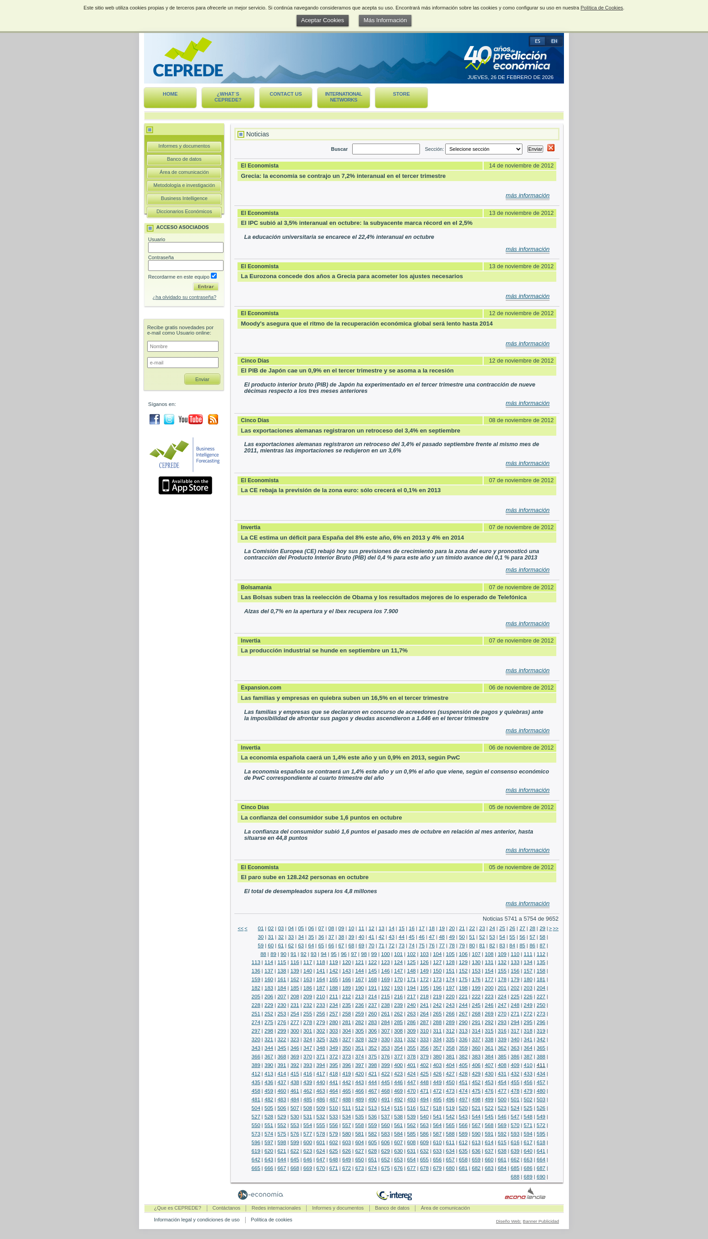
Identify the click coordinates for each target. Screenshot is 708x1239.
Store (401, 94)
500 (502, 1099)
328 (359, 1039)
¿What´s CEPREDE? (228, 96)
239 (398, 1005)
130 (476, 962)
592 (502, 1134)
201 (502, 988)
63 (301, 945)
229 (269, 1005)
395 (333, 1065)
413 (269, 1073)
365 (541, 1048)
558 (359, 1125)
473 (450, 1091)
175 (463, 979)
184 (281, 988)
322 (281, 1039)
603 (346, 1142)
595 (541, 1134)
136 (256, 971)
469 (398, 1091)
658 (463, 1159)
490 (372, 1099)
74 (412, 945)
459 (269, 1091)
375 (372, 1056)
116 (294, 962)
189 (346, 988)
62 (291, 945)
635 (463, 1151)
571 (528, 1125)
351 (359, 1048)
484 (294, 1099)
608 (411, 1142)
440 (321, 1082)
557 (346, 1125)
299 (281, 1031)
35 (311, 937)
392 (294, 1065)
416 (307, 1073)
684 (502, 1168)
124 (398, 962)
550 (256, 1125)
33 (291, 937)
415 (294, 1073)
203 (528, 988)
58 (542, 937)
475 (476, 1091)
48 (442, 937)
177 (489, 979)
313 (463, 1031)
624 (321, 1151)
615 (502, 1142)
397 (359, 1065)
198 (463, 988)
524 (515, 1108)
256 (321, 1013)
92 (304, 954)
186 (307, 988)
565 (450, 1125)
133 (515, 962)
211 (333, 996)
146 (385, 971)
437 (281, 1082)
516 (411, 1108)
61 (281, 945)
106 (463, 954)
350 (346, 1048)
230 (281, 1005)
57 (533, 937)
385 (502, 1056)
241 (424, 1005)
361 (489, 1048)
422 (385, 1073)
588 (450, 1134)
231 (294, 1005)
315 (489, 1031)
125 (411, 962)
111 (528, 954)
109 (502, 954)
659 (476, 1159)
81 (482, 945)
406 (476, 1065)
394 (321, 1065)
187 (321, 988)
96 (344, 954)
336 (463, 1039)
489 (359, 1099)
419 (346, 1073)
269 (489, 1013)
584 (398, 1134)
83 (502, 945)
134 (528, 962)
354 (398, 1048)
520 (463, 1108)
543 (463, 1116)
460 (281, 1091)
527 (256, 1116)
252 (269, 1013)
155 (502, 971)
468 (385, 1091)
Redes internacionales (276, 1208)
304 (346, 1031)
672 (346, 1168)
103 (424, 954)
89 (273, 954)
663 (528, 1159)
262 (398, 1013)
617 (528, 1142)
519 (450, 1108)
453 (489, 1082)
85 (522, 945)
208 (294, 996)
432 (515, 1073)
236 (359, 1005)
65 (321, 945)
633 (437, 1151)
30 (261, 937)
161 (281, 979)
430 (489, 1073)
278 (307, 1022)
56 (522, 937)
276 (281, 1022)
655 (424, 1159)
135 (541, 962)
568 (489, 1125)
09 (341, 928)
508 (307, 1108)
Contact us (286, 94)
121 (359, 962)
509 (321, 1108)
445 (385, 1082)
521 (476, 1108)
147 (398, 971)
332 (411, 1039)
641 (541, 1151)
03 (281, 928)
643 (269, 1159)
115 (281, 962)
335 (450, 1039)
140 (307, 971)
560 (385, 1125)
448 (424, 1082)
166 (346, 979)
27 (522, 928)
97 (354, 954)
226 (528, 996)
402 (424, 1065)
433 (528, 1073)
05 (301, 928)
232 (307, 1005)
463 (321, 1091)
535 (359, 1116)
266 (450, 1013)
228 (256, 1005)
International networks (343, 96)
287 (424, 1022)
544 (476, 1116)
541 (437, 1116)
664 (541, 1159)
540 (424, 1116)
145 (372, 971)
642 (256, 1159)
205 (256, 996)
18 (432, 928)
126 (424, 962)
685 (515, 1168)
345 (281, 1048)
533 (333, 1116)
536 (372, 1116)
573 (256, 1134)
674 (372, 1168)
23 (482, 928)
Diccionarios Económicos (184, 211)
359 (463, 1048)
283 (372, 1022)
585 (411, 1134)
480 (541, 1091)
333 (424, 1039)
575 (281, 1134)
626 (346, 1151)
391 (281, 1065)
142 (333, 971)
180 (528, 979)
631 (411, 1151)
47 (432, 937)
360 (476, 1048)
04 (291, 928)
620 (269, 1151)
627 (359, 1151)
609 (424, 1142)
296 (541, 1022)
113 (256, 962)
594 (528, 1134)
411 (541, 1065)
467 (372, 1091)
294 (515, 1022)
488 (346, 1099)
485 (307, 1099)
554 (307, 1125)
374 (359, 1056)
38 (341, 937)
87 (542, 945)
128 (450, 962)
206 (269, 996)
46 (422, 937)
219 (437, 996)
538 (398, 1116)
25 (502, 928)
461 (294, 1091)
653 (398, 1159)
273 (541, 1013)
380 (437, 1056)
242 (437, 1005)
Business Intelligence (184, 198)
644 (281, 1159)
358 (450, 1048)
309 (411, 1031)
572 (541, 1125)
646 (307, 1159)
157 (528, 971)
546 (502, 1116)
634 (450, 1151)
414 (281, 1073)
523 (502, 1108)
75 (422, 945)
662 (515, 1159)
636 (476, 1151)
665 (256, 1168)
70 (371, 945)
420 (359, 1073)
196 (437, 988)
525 (528, 1108)
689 (528, 1176)
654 (411, 1159)
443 (359, 1082)
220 (450, 996)
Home (170, 94)
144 (359, 971)
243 (450, 1005)
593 (515, 1134)
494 (424, 1099)
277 (294, 1022)
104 (437, 954)
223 (489, 996)
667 (281, 1168)
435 (256, 1082)
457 (541, 1082)
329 (372, 1039)
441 (333, 1082)
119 (333, 962)
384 (489, 1056)
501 (515, 1099)
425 (424, 1073)
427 (450, 1073)
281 (346, 1022)
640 (528, 1151)
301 (307, 1031)
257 (333, 1013)
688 (515, 1176)
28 (533, 928)
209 (307, 996)
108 (489, 954)
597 (269, 1142)
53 (492, 937)
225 (515, 996)
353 (385, 1048)
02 (271, 928)
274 (256, 1022)
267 (463, 1013)
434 (541, 1073)
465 (346, 1091)
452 (476, 1082)
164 (321, 979)
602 (333, 1142)
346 (294, 1048)
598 (281, 1142)
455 (515, 1082)
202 (515, 988)
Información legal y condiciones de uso (197, 1219)
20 (452, 928)
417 (321, 1073)
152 (463, 971)
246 (489, 1005)
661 (502, 1159)
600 (307, 1142)
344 (269, 1048)
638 (502, 1151)
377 (398, 1056)
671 (333, 1168)
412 (256, 1073)
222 (476, 996)
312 (450, 1031)
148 (411, 971)
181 (541, 979)
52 (482, 937)
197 (450, 988)
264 (424, 1013)
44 (402, 937)
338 (489, 1039)
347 (307, 1048)
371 (321, 1056)
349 (333, 1048)
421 (372, 1073)
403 (437, 1065)
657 (450, 1159)
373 (346, 1056)
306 (372, 1031)
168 (372, 979)
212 (346, 996)
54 (502, 937)
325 (321, 1039)
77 (442, 945)
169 (385, 979)
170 (398, 979)
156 (515, 971)
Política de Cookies (602, 7)
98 (364, 954)
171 (411, 979)
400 (398, 1065)
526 (541, 1108)
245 (476, 1005)
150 (437, 971)
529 (281, 1116)
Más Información (385, 20)
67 (341, 945)
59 (261, 945)
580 (346, 1134)
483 (281, 1099)
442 (346, 1082)
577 (307, 1134)
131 (489, 962)
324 (307, 1039)
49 (452, 937)
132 (502, 962)
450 (450, 1082)
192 (385, 988)
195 (424, 988)
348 (321, 1048)
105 (450, 954)
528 (269, 1116)
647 (321, 1159)
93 (314, 954)
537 (385, 1116)
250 (541, 1005)
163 (307, 979)
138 (281, 971)
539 (411, 1116)
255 (307, 1013)
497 (463, 1099)
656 (437, 1159)
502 (528, 1099)
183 (269, 988)
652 (385, 1159)
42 (381, 937)
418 (333, 1073)
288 (437, 1022)
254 (294, 1013)
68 (351, 945)
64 (311, 945)
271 (515, 1013)
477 (502, 1091)
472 (437, 1091)
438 (294, 1082)
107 (476, 954)
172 (424, 979)
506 (281, 1108)
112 (541, 954)
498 (476, 1099)
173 (437, 979)
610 (437, 1142)
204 (541, 988)
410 (528, 1065)
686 (528, 1168)
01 (261, 928)
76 (432, 945)
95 (334, 954)
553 (294, 1125)
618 (541, 1142)
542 (450, 1116)
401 (411, 1065)
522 (489, 1108)
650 (359, 1159)
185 (294, 988)
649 (346, 1159)
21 (462, 928)
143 (346, 971)
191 (372, 988)
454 (502, 1082)
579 (333, 1134)
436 (269, 1082)
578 (321, 1134)
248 (515, 1005)
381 (450, 1056)
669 (307, 1168)
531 (307, 1116)
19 (442, 928)
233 (321, 1005)
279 (321, 1022)
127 (437, 962)
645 (294, 1159)
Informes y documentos (184, 146)
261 (385, 1013)
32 (281, 937)
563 (424, 1125)
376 (385, 1056)
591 (489, 1134)
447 (411, 1082)
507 (294, 1108)
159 (256, 979)
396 (346, 1065)
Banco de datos (184, 159)
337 (476, 1039)
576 (294, 1134)
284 (385, 1022)
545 (489, 1116)
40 (361, 937)
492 (398, 1099)
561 (398, 1125)
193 (398, 988)
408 (502, 1065)
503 (541, 1099)
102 (411, 954)
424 (411, 1073)
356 (424, 1048)
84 (512, 945)
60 (271, 945)
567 (476, 1125)
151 (450, 971)
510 (333, 1108)
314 (476, 1031)
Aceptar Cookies (322, 20)
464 (333, 1091)
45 (412, 937)
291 (476, 1022)
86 (533, 945)
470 (411, 1091)
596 (256, 1142)
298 (269, 1031)
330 (385, 1039)
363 (515, 1048)
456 (528, 1082)
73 (402, 945)
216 (398, 996)
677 (411, 1168)
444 (372, 1082)
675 (385, 1168)
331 (398, 1039)
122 (372, 962)
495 (437, 1099)
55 (512, 937)
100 (385, 954)
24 (492, 928)
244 (463, 1005)
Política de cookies (272, 1219)
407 (489, 1065)
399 (385, 1065)
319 (541, 1031)
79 (462, 945)
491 (385, 1099)
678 (424, 1168)
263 (411, 1013)
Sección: (474, 149)
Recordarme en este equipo (182, 276)
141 (321, 971)
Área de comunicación (184, 172)
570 (515, 1125)
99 (374, 954)
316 (502, 1031)
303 (333, 1031)
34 (301, 937)
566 (463, 1125)
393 (307, 1065)
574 (269, 1134)
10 (351, 928)
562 (411, 1125)
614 (489, 1142)
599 (294, 1142)
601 (321, 1142)
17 (422, 928)
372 (333, 1056)
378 (411, 1056)
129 (463, 962)
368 (281, 1056)
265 (437, 1013)
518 (437, 1108)
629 (385, 1151)
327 (346, 1039)
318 (528, 1031)
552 (281, 1125)
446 (398, 1082)
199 (476, 988)
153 (476, 971)
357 (437, 1048)
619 (256, 1151)
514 (385, 1108)
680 (450, 1168)
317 (515, 1031)
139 (294, 971)
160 (269, 979)
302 (321, 1031)
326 (333, 1039)
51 (472, 937)
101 (398, 954)
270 (502, 1013)
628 (372, 1151)
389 (256, 1065)
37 (331, 937)
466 (359, 1091)
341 (528, 1039)
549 (541, 1116)
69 (361, 945)
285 (398, 1022)
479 (528, 1091)
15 (402, 928)
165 (333, 979)
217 (411, 996)
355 (411, 1048)
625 (333, 1151)
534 (346, 1116)
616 (515, 1142)
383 (476, 1056)
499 (489, 1099)
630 (398, 1151)
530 (294, 1116)
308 (398, 1031)
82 (492, 945)
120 (346, 962)
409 (515, 1065)
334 (437, 1039)
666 (269, 1168)
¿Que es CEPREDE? (177, 1208)
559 (372, 1125)
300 (294, 1031)
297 (256, 1031)
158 (541, 971)
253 (281, 1013)
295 (528, 1022)
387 (528, 1056)
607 (398, 1142)
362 (502, 1048)
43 (392, 937)
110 (515, 954)
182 (256, 988)
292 (489, 1022)
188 (333, 988)
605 (372, 1142)
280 (333, 1022)
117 (307, 962)
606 (385, 1142)
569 (502, 1125)
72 (392, 945)
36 (321, 937)
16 (412, 928)
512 (359, 1108)
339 (502, 1039)
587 (437, 1134)
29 (542, 928)
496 (450, 1099)
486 (321, 1099)
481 (256, 1099)
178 (502, 979)
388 (541, 1056)
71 (381, 945)
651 (372, 1159)
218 (424, 996)
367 (269, 1056)
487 (333, 1099)
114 (269, 962)
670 (321, 1168)
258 (346, 1013)
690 (541, 1176)
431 (502, 1073)
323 (294, 1039)
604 (359, 1142)
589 (463, 1134)
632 (424, 1151)
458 (256, 1091)
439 (307, 1082)
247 (502, 1005)
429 (476, 1073)
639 (515, 1151)
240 (411, 1005)
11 (361, 928)
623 (307, 1151)
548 (528, 1116)
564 (437, 1125)
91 (294, 954)
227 (541, 996)
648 (333, 1159)
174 (450, 979)
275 (269, 1022)
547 (515, 1116)
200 (489, 988)
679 (437, 1168)
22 (472, 928)
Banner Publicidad (541, 1221)
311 (437, 1031)
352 (372, 1048)
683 (489, 1168)
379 (424, 1056)
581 (359, 1134)
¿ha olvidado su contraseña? (184, 297)
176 (476, 979)
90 (283, 954)
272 (528, 1013)
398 (372, 1065)
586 (424, 1134)
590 (476, 1134)
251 (256, 1013)
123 (385, 962)
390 (269, 1065)
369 (294, 1056)
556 (333, 1125)
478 (515, 1091)
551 (269, 1125)
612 (463, 1142)
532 (321, 1116)
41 (371, 937)
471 (424, 1091)
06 (311, 928)
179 (515, 979)
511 (346, 1108)
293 (502, 1022)
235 (346, 1005)
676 (398, 1168)
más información (528, 195)
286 (411, 1022)
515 (398, 1108)
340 (515, 1039)
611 (450, 1142)
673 (359, 1168)
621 (281, 1151)
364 (528, 1048)
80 (472, 945)
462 (307, 1091)
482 (269, 1099)
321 (269, 1039)
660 (489, 1159)
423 (398, 1073)
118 (321, 962)
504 (256, 1108)
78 (452, 945)
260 (372, 1013)
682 (476, 1168)
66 (331, 945)
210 (321, 996)
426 (437, 1073)
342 (541, 1039)
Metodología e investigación (184, 185)
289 (450, 1022)
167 (359, 979)
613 (476, 1142)
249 (528, 1005)
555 (321, 1125)
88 (263, 954)
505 (269, 1108)
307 (385, 1031)
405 (463, 1065)
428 (463, 1073)
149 (424, 971)
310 (424, 1031)
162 (294, 979)
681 (463, 1168)
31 (271, 937)
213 (359, 996)
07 (321, 928)
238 (385, 1005)
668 (294, 1168)
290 (463, 1022)
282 (359, 1022)
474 (463, 1091)
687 (541, 1168)
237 (372, 1005)
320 (256, 1039)
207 (281, 996)
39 (351, 937)
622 (294, 1151)
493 (411, 1099)
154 (489, 971)
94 (323, 954)
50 (462, 937)
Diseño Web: (508, 1221)
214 (372, 996)
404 (450, 1065)
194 (411, 988)
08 (331, 928)
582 (372, 1134)
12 (371, 928)
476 (489, 1091)
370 (307, 1056)
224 (502, 996)
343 (256, 1048)
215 (385, 996)
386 (515, 1056)
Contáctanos (227, 1208)
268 (476, 1013)
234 (333, 1005)
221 (463, 996)
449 (437, 1082)
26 (512, 928)
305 (359, 1031)
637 (489, 1151)
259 (359, 1013)
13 (381, 928)
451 (463, 1082)
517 (424, 1108)
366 (256, 1056)
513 (372, 1108)
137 (269, 971)
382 (463, 1056)
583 (385, 1134)
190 (359, 988)
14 (392, 928)
